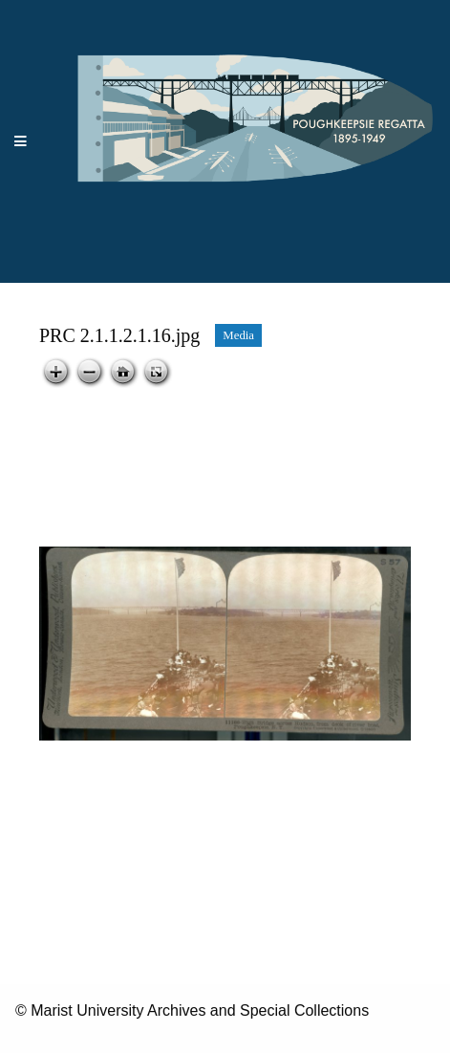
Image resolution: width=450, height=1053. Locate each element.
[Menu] (21, 141)
